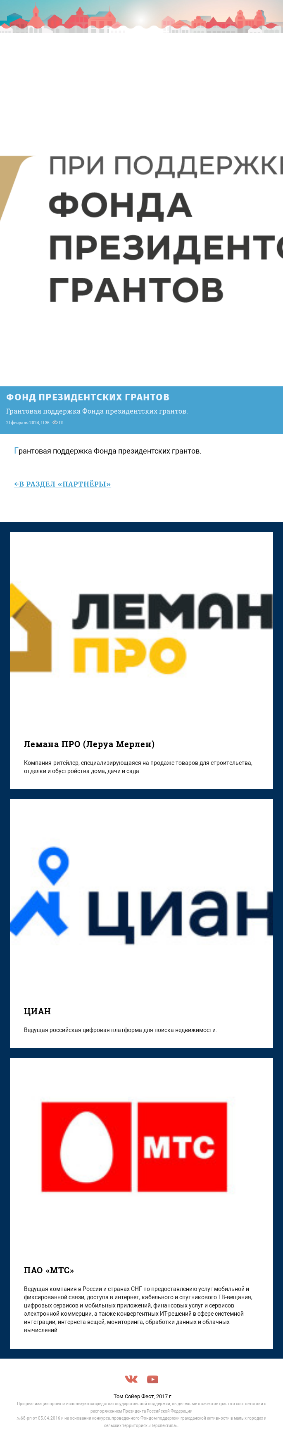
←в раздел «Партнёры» (62, 484)
